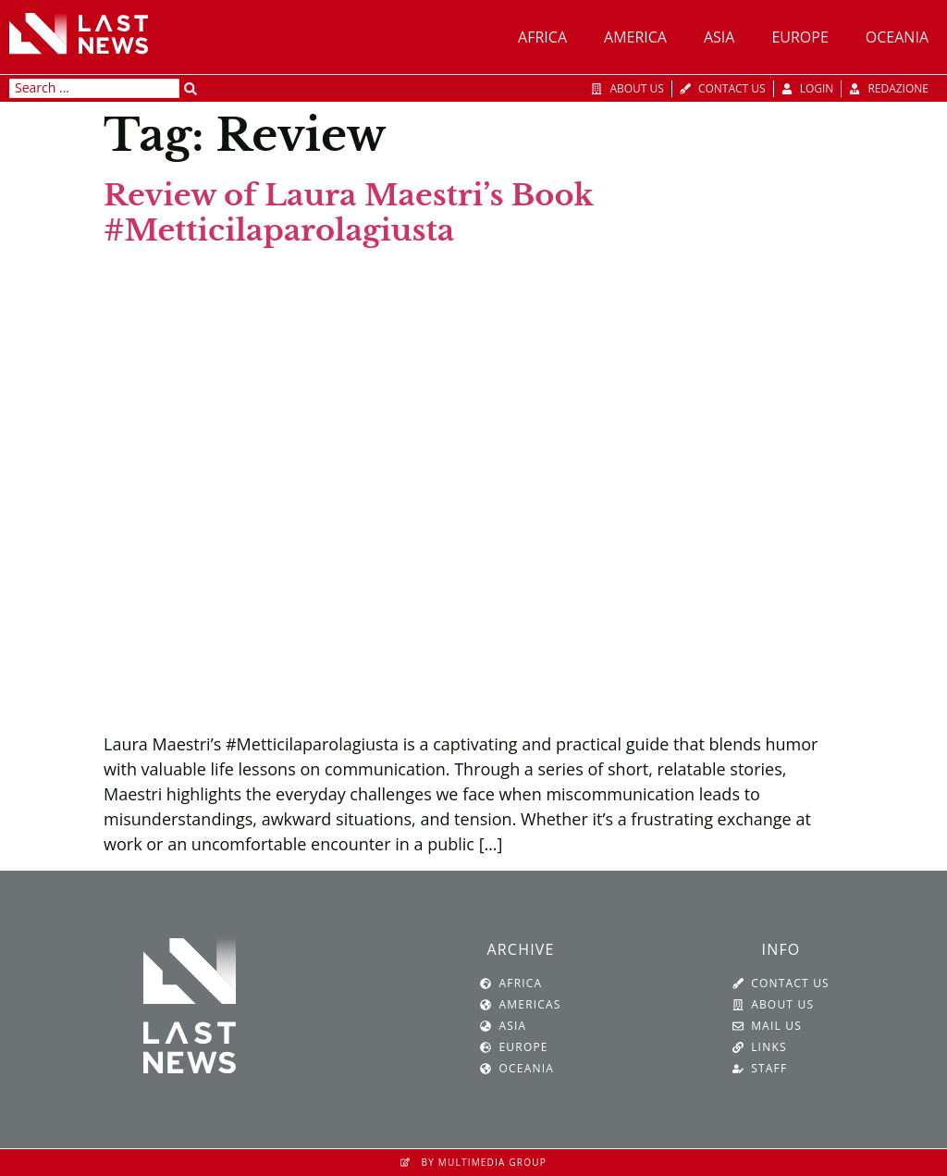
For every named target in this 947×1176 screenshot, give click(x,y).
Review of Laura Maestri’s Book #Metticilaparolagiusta (348, 213)
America (635, 37)
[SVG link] (78, 33)
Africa (542, 37)
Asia (719, 37)
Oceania (897, 37)
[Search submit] (190, 88)
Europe (799, 37)
